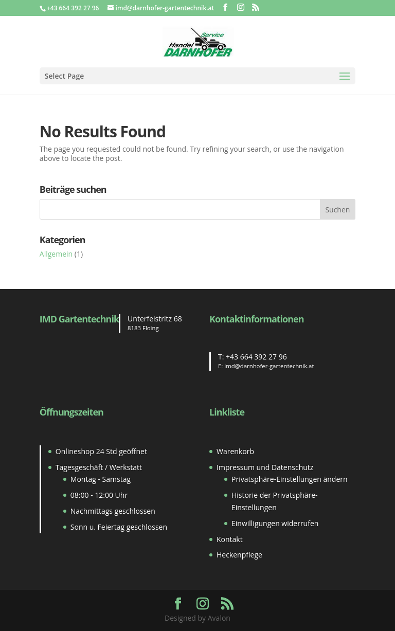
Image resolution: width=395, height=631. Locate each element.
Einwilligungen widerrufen (274, 523)
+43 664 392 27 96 (256, 357)
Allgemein (56, 254)
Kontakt (230, 539)
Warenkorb (235, 451)
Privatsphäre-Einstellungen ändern (289, 479)
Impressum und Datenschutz (265, 467)
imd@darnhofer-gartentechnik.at (269, 366)
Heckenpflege (239, 555)
